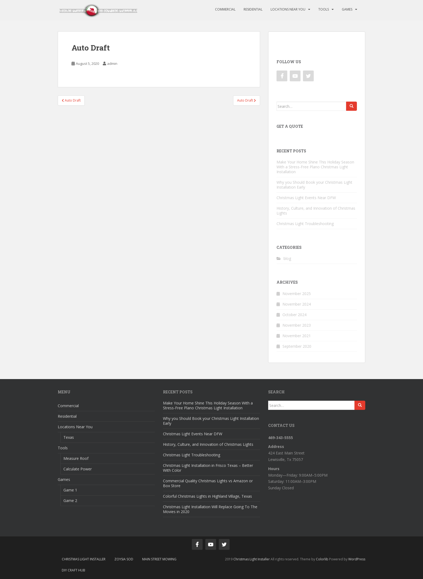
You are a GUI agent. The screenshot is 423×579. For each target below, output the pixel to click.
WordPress (356, 559)
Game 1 (70, 490)
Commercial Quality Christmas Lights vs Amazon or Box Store (208, 483)
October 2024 (294, 314)
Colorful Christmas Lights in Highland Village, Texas (207, 496)
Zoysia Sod (123, 559)
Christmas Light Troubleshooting (305, 223)
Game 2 (70, 500)
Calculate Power (77, 468)
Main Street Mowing (159, 559)
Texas (68, 437)
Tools (323, 9)
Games (347, 9)
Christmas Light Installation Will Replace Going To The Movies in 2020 (210, 509)
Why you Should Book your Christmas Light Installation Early (314, 185)
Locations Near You (288, 9)
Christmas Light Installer (83, 559)
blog (287, 258)
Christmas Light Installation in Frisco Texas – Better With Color (208, 468)
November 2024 (296, 304)
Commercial (225, 9)
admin (112, 63)
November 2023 (296, 325)
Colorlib (322, 559)
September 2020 (296, 346)
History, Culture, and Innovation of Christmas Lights (316, 211)
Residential (253, 9)
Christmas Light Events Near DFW (306, 197)
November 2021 (296, 335)
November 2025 (296, 293)
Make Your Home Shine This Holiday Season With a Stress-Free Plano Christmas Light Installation (315, 166)
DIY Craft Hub (73, 570)
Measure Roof (75, 458)
